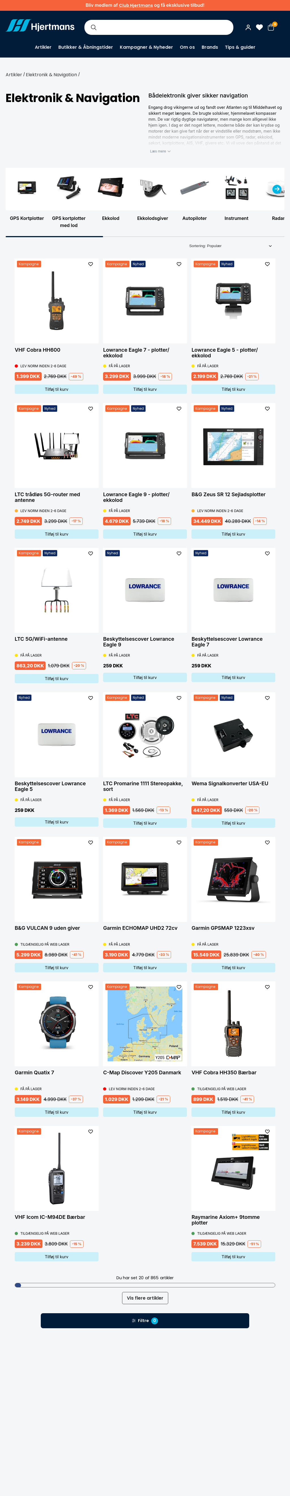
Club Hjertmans (136, 5)
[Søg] (93, 27)
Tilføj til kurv (56, 389)
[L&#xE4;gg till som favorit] (90, 264)
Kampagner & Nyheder (146, 47)
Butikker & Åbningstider (85, 47)
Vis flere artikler (145, 1298)
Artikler (43, 47)
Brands (210, 47)
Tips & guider (240, 47)
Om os (187, 47)
